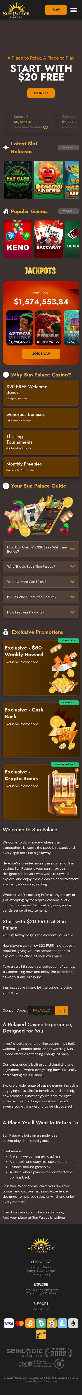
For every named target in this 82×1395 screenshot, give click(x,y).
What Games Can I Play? (26, 581)
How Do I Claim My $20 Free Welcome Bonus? (37, 549)
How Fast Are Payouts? (25, 612)
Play (56, 9)
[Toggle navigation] (73, 10)
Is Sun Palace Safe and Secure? (32, 597)
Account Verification (41, 1293)
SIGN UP (41, 93)
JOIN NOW (41, 353)
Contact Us (41, 1309)
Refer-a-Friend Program (41, 1290)
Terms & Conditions (41, 1271)
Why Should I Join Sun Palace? (31, 566)
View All (68, 147)
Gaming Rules (41, 1267)
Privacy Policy (41, 1274)
